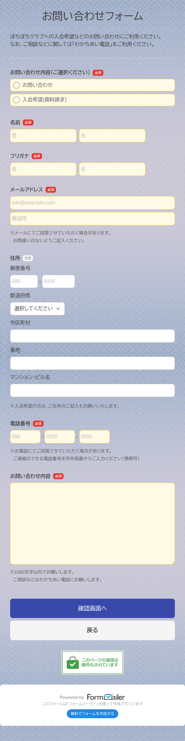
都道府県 (20, 295)
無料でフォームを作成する (92, 714)
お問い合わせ (32, 85)
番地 (15, 350)
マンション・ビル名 (30, 377)
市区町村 (20, 322)
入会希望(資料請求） (40, 99)
